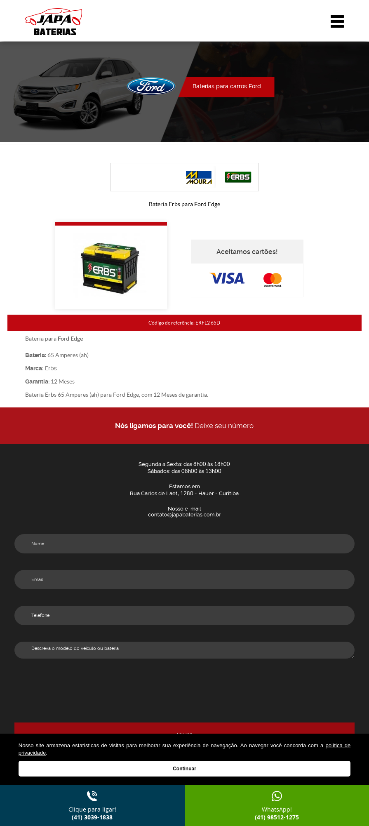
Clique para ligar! (92, 813)
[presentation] (184, 706)
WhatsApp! (277, 813)
